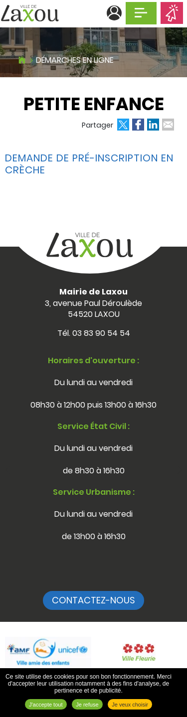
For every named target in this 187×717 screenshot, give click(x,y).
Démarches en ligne (75, 60)
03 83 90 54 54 (101, 333)
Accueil (22, 59)
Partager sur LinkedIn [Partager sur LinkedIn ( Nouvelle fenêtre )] (153, 125)
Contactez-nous (93, 600)
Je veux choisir (130, 705)
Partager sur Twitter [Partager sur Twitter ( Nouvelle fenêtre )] (123, 125)
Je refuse (87, 705)
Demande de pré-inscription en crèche (89, 164)
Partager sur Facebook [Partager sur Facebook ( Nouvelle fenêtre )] (138, 125)
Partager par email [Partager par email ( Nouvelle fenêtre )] (168, 125)
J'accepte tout (46, 705)
